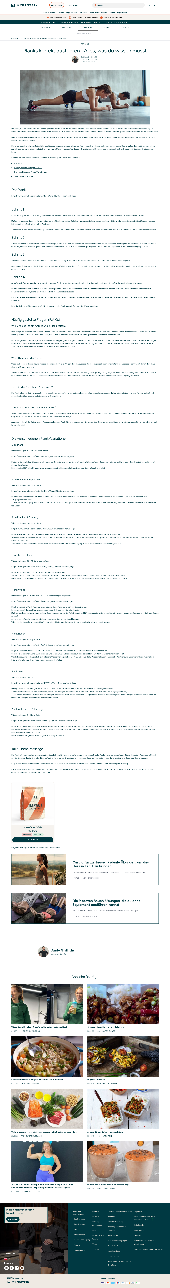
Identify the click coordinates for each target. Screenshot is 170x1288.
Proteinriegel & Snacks (98, 1237)
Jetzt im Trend (48, 12)
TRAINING (85, 44)
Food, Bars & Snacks (98, 12)
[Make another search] (85, 33)
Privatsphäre (113, 1235)
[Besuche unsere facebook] (12, 1268)
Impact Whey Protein (33, 827)
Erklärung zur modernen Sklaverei (117, 1228)
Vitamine (83, 12)
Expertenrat (122, 12)
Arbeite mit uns (114, 1251)
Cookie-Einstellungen (14, 1254)
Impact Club (139, 1230)
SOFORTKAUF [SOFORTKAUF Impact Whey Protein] (33, 840)
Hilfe (75, 1229)
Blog (18, 38)
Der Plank (18, 163)
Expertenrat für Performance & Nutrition (119, 1263)
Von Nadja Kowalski (107, 1084)
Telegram (137, 1235)
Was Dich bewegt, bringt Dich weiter (148, 1249)
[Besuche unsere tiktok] (17, 1268)
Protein (60, 12)
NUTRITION (56, 6)
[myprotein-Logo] (24, 5)
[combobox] (118, 5)
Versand (77, 1245)
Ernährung (45, 27)
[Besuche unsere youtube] (22, 1268)
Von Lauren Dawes (106, 1031)
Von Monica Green (31, 1192)
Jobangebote (113, 1256)
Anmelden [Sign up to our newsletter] (13, 1219)
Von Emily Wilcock (31, 1031)
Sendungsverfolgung (82, 1240)
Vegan (112, 12)
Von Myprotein (104, 1136)
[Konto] (149, 5)
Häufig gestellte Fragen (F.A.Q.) (28, 167)
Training (88, 27)
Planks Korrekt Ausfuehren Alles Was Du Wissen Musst (48, 38)
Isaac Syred (92, 917)
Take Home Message (23, 176)
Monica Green (93, 878)
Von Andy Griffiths (89, 60)
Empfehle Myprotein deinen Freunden (145, 1218)
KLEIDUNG (73, 6)
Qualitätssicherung (115, 1222)
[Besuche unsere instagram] (6, 1268)
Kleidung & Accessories (97, 1223)
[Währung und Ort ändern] (34, 1259)
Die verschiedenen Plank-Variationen (30, 172)
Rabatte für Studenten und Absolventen (144, 1242)
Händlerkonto (113, 1246)
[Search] (94, 5)
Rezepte (107, 27)
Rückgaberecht (79, 1235)
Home (13, 38)
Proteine (95, 1216)
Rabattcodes (139, 1225)
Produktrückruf (79, 1250)
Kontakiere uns (79, 1224)
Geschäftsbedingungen (117, 1241)
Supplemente (71, 12)
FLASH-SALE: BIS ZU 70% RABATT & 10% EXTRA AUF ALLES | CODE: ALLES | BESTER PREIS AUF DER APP (85, 22)
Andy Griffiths (63, 950)
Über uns (111, 1216)
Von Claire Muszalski (31, 1136)
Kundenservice (79, 1219)
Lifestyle (125, 27)
